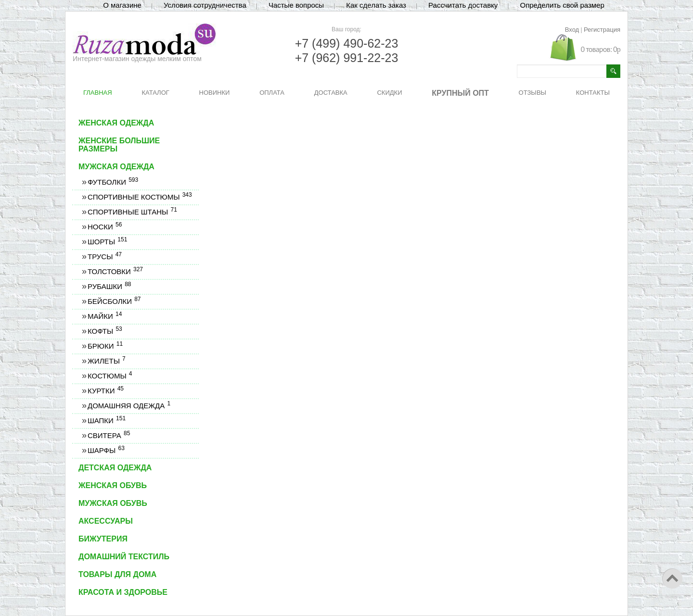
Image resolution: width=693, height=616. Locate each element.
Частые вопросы (296, 5)
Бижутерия (103, 539)
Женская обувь (112, 485)
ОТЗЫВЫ (532, 92)
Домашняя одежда (129, 406)
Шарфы (106, 450)
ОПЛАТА (271, 92)
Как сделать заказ (376, 5)
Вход (572, 29)
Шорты (107, 242)
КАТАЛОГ (155, 92)
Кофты (105, 331)
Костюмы (110, 376)
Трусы (104, 256)
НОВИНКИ (214, 92)
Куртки (105, 391)
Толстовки (115, 271)
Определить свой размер (562, 5)
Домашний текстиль (123, 557)
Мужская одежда (116, 167)
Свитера (108, 435)
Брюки (105, 346)
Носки (104, 227)
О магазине (122, 5)
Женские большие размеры (119, 145)
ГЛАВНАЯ (97, 92)
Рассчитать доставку (463, 5)
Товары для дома (117, 574)
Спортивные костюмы (140, 197)
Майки (104, 316)
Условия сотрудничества (205, 5)
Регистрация (602, 29)
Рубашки (109, 286)
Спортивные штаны (132, 212)
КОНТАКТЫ (593, 92)
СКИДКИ (389, 92)
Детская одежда (115, 468)
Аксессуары (105, 521)
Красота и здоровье (122, 592)
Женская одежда (116, 123)
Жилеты (106, 361)
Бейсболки (114, 301)
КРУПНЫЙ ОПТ (460, 93)
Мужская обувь (112, 503)
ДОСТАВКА (330, 92)
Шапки (106, 420)
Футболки (113, 182)
